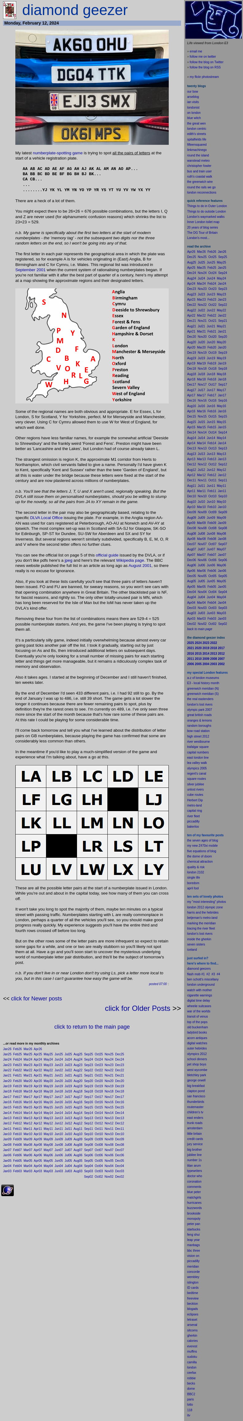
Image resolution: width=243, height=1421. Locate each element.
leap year (193, 1240)
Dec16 (119, 1102)
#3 (213, 974)
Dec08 (119, 1144)
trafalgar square (198, 747)
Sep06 (88, 1155)
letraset (192, 1319)
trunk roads (194, 1123)
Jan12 (7, 1123)
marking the (195, 923)
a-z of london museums (203, 678)
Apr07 (38, 1150)
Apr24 (38, 1059)
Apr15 (38, 1107)
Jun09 (59, 1139)
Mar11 (28, 1128)
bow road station (198, 731)
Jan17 (7, 1097)
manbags (193, 1245)
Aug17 (78, 1097)
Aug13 (78, 1118)
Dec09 (119, 1139)
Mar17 (28, 1097)
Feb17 (17, 1097)
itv (188, 1415)
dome (191, 1388)
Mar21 (28, 1075)
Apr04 (38, 1166)
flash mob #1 (196, 974)
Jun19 (59, 1086)
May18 (48, 1091)
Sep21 (88, 1075)
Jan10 (7, 1134)
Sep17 (88, 1097)
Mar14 (28, 1113)
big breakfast (196, 1086)
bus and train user (199, 171)
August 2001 (140, 565)
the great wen (196, 123)
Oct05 (99, 1160)
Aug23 (78, 1065)
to (192, 1404)
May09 (48, 1139)
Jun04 (59, 1166)
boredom (193, 883)
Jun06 (59, 1155)
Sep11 (88, 1128)
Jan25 (7, 1054)
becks (191, 1383)
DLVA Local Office (46, 517)
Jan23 (7, 1065)
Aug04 (78, 1166)
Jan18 (7, 1091)
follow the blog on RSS (205, 67)
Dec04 (119, 1166)
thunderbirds (195, 1101)
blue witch (194, 118)
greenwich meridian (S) (203, 693)
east (190, 1117)
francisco (199, 1096)
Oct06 (99, 1155)
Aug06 (78, 1155)
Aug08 (78, 1144)
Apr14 (38, 1113)
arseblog (193, 96)
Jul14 (68, 1113)
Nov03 (109, 1171)
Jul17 (68, 1097)
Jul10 (68, 1134)
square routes (196, 778)
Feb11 (17, 1128)
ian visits (193, 102)
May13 (48, 1118)
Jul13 (68, 1118)
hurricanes (194, 1202)
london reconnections (201, 192)
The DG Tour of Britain (202, 232)
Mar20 (28, 1081)
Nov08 (109, 1144)
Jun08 (59, 1144)
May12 (48, 1123)
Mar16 (28, 1102)
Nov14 (109, 1113)
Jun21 (59, 1075)
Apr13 (38, 1118)
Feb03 (17, 1171)
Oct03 (99, 1171)
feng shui (193, 1234)
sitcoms (192, 1330)
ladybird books (197, 1032)
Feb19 (17, 1086)
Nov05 (109, 1160)
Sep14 (88, 1113)
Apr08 (38, 1144)
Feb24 (17, 1059)
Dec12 (119, 1123)
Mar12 (28, 1123)
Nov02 (109, 1176)
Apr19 (38, 1086)
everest (192, 1346)
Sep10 (88, 1134)
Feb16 (17, 1102)
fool (196, 888)
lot (189, 1404)
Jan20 (7, 1081)
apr (189, 888)
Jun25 (59, 1054)
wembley (193, 1277)
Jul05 (68, 1160)
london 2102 (195, 872)
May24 (48, 1059)
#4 (218, 974)
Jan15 (7, 1107)
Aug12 (78, 1123)
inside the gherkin (199, 939)
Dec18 (119, 1091)
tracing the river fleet (201, 928)
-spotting (63, 153)
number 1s (194, 1160)
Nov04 (109, 1166)
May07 (48, 1150)
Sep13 (88, 1118)
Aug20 (78, 1081)
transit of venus (197, 1016)
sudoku (192, 1356)
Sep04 (88, 1166)
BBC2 (191, 1394)
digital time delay (198, 1000)
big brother (194, 1149)
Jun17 (59, 1097)
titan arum (194, 1165)
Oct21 (99, 1075)
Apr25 (38, 1054)
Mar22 (28, 1070)
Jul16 (68, 1102)
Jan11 (7, 1128)
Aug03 (78, 1171)
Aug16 (78, 1102)
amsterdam (194, 1128)
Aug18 (78, 1091)
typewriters (194, 1171)
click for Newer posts (36, 998)
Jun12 (59, 1123)
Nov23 (109, 1065)
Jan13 (7, 1118)
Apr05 (38, 1160)
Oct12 (99, 1123)
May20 (48, 1081)
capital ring (194, 810)
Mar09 (28, 1139)
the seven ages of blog (202, 840)
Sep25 (88, 1054)
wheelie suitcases (199, 1006)
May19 (48, 1086)
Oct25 (99, 1054)
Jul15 (68, 1107)
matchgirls (194, 1197)
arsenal (192, 1325)
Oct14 (99, 1113)
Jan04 (7, 1166)
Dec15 (119, 1107)
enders (198, 1117)
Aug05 (78, 1160)
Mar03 (28, 1171)
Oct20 (99, 1081)
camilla (192, 1362)
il (192, 888)
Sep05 (88, 1160)
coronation (194, 1181)
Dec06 (119, 1155)
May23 (48, 1065)
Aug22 (78, 1070)
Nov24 (109, 1059)
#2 (208, 974)
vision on (193, 1255)
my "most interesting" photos (206, 901)
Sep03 (88, 1171)
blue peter (194, 1192)
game (77, 153)
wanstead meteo (198, 160)
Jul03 (68, 1171)
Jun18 (59, 1091)
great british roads (199, 715)
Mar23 (28, 1065)
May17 (48, 1097)
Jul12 (68, 1123)
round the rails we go (201, 187)
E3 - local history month (203, 683)
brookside (193, 1213)
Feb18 (17, 1091)
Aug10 (78, 1134)
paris (190, 1399)
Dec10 (119, 1134)
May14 (48, 1113)
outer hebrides (197, 1048)
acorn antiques (197, 1038)
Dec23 (119, 1065)
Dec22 (119, 1070)
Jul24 (68, 1059)
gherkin (192, 1335)
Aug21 (78, 1075)
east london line (198, 757)
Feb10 (17, 1134)
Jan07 (7, 1150)
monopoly (193, 1218)
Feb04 (17, 1166)
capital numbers (198, 752)
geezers (205, 968)
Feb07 (17, 1150)
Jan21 (7, 1075)
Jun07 (59, 1150)
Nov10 (109, 1134)
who (199, 1176)
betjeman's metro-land (202, 917)
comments (194, 1186)
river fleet (193, 816)
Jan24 (7, 1059)
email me (196, 51)
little (190, 1133)
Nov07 (109, 1150)
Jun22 (59, 1070)
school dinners (197, 1059)
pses (195, 1314)
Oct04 (99, 1166)
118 (189, 1410)
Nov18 (109, 1091)
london (191, 984)
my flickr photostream (204, 77)
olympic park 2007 (199, 709)
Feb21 (17, 1075)
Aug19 (78, 1086)
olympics (193, 1054)
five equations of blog (201, 851)
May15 (48, 1107)
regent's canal (196, 773)
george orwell (196, 1080)
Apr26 (38, 1049)
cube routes (195, 794)
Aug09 (78, 1139)
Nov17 (109, 1097)
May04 (48, 1166)
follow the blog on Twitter (206, 62)
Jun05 (59, 1160)
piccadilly (193, 821)
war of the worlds (198, 1011)
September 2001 (30, 270)
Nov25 (109, 1054)
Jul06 (68, 1155)
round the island (198, 155)
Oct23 (99, 1065)
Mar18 (28, 1091)
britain (198, 1133)
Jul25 (68, 1054)
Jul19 (68, 1086)
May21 (48, 1075)
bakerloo (193, 826)
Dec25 (119, 1054)
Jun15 (59, 1107)
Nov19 (109, 1086)
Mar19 (28, 1086)
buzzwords (194, 1208)
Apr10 (38, 1134)
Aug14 (78, 1113)
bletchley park (196, 1075)
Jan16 (7, 1102)
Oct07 (99, 1150)
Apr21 (38, 1075)
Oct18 (99, 1091)
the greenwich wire (200, 181)
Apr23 (38, 1065)
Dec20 (119, 1081)
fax (194, 1372)
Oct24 (99, 1059)
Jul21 (68, 1075)
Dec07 (119, 1150)
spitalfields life (196, 139)
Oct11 (99, 1128)
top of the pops (197, 1022)
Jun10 (59, 1134)
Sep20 (88, 1081)
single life (193, 877)
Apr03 (38, 1171)
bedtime (192, 1293)
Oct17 (99, 1097)
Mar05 (28, 1160)
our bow (192, 91)
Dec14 (119, 1113)
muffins (192, 1351)
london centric (196, 128)
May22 (48, 1070)
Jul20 (68, 1081)
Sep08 (88, 1144)
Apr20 (38, 1081)
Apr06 (38, 1155)
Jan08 (7, 1144)
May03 (48, 1171)
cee (189, 1372)
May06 (48, 1155)
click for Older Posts (137, 1008)
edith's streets (196, 134)
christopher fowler (199, 166)
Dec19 (119, 1086)
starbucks (193, 1229)
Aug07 (78, 1150)
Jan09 (7, 1139)
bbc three (193, 1250)
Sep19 (88, 1086)
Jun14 (59, 1113)
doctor (191, 1176)
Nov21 (109, 1075)
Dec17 (119, 1097)
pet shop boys (196, 1064)
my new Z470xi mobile (202, 845)
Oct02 (99, 1176)
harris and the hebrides (202, 912)
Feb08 (17, 1144)
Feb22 (17, 1070)
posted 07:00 (158, 984)
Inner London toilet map (203, 222)
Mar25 (28, 1054)
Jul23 (68, 1065)
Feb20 (17, 1081)
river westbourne (198, 741)
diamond (193, 968)
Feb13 (17, 1118)
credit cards (195, 1139)
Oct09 (99, 1139)
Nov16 (109, 1102)
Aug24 (78, 1059)
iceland (192, 949)
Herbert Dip (195, 800)
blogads (192, 1309)
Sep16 (88, 1102)
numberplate (44, 153)
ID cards (193, 1287)
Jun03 (59, 1171)
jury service (195, 1144)
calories (192, 1340)
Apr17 (38, 1097)
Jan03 (7, 1171)
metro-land (194, 805)
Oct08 (99, 1144)
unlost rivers (195, 789)
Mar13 (28, 1118)
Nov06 (109, 1155)
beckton (192, 1303)
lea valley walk (197, 762)
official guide (107, 555)
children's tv (195, 1112)
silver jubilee (195, 784)
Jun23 (59, 1065)
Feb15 (17, 1107)
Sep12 (88, 1123)
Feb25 (17, 1054)
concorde (193, 1271)
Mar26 (28, 1049)
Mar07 (28, 1150)
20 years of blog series (202, 227)
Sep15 (88, 1107)
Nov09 (109, 1139)
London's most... (198, 238)
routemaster (195, 1107)
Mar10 (28, 1134)
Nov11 (109, 1128)
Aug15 (78, 1107)
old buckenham (197, 1027)
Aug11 (78, 1128)
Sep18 (88, 1091)
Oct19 (99, 1086)
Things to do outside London (206, 211)
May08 (48, 1144)
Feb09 (17, 1139)
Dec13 (119, 1118)
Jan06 (7, 1155)
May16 (48, 1102)
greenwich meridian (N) (203, 688)
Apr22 (38, 1070)
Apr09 (38, 1139)
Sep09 (88, 1139)
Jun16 (59, 1102)
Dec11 (119, 1128)
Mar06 (28, 1155)
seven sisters (196, 944)
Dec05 (119, 1160)
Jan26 (7, 1049)
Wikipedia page (130, 560)
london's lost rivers (200, 704)
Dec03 (119, 1171)
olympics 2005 (197, 768)
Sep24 (88, 1059)
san (189, 1096)
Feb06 (17, 1155)
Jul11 (68, 1128)
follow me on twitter (203, 56)
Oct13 (99, 1118)
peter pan (193, 1224)
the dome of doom (199, 856)
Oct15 (99, 1107)
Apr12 (38, 1123)
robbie (191, 1378)
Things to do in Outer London (207, 206)
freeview (193, 1298)
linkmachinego (197, 150)
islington (193, 1282)
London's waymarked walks (206, 216)
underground (206, 984)
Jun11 (59, 1128)
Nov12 (109, 1123)
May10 (48, 1134)
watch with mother (199, 990)
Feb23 (17, 1065)
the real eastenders (200, 699)
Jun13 (59, 1118)
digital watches (197, 1043)
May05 (48, 1160)
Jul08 (68, 1144)
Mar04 (28, 1166)
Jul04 (68, 1166)
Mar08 (28, 1144)
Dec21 (119, 1075)
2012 (203, 1054)
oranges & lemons (199, 720)
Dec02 (119, 1176)
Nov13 (109, 1118)
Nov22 (109, 1070)
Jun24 (59, 1059)
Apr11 (38, 1128)
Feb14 (17, 1113)
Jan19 (7, 1086)
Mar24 (28, 1059)
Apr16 (38, 1102)
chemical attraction (200, 861)
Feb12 (17, 1123)
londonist (193, 107)
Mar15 (28, 1107)
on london (194, 112)
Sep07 (88, 1150)
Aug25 (78, 1054)
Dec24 (119, 1059)
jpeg (68, 560)
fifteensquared (196, 144)
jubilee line (194, 1155)
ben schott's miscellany (203, 979)
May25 (48, 1054)
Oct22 (99, 1070)
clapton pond (196, 1091)
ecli (189, 1314)
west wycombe (197, 1070)
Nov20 (109, 1081)
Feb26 (17, 1049)
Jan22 (7, 1070)
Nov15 (109, 1107)
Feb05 (17, 1160)
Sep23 (88, 1065)
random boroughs (199, 725)
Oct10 (99, 1134)
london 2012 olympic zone (205, 907)
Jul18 (68, 1091)
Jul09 (68, 1139)
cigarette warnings (199, 995)
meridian (210, 923)
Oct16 (99, 1102)
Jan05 (7, 1160)
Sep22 (88, 1070)
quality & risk (196, 867)
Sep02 (88, 1176)
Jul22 (68, 1070)
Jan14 (7, 1113)
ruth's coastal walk (199, 176)
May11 (48, 1128)
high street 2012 (198, 736)
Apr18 (38, 1091)
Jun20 (59, 1081)
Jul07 (68, 1150)
